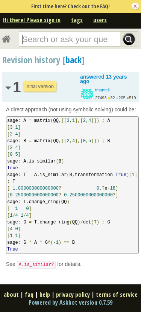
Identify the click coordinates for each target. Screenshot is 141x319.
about (11, 294)
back (73, 59)
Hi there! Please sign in (32, 20)
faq (29, 294)
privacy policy (73, 294)
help (44, 294)
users (100, 20)
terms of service (117, 294)
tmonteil (102, 90)
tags (77, 20)
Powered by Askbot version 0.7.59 (70, 302)
